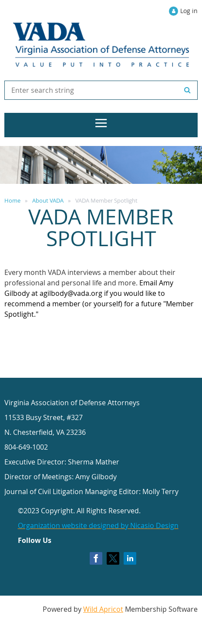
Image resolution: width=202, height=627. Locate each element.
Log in (189, 11)
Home (12, 200)
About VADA (48, 200)
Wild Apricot (103, 609)
